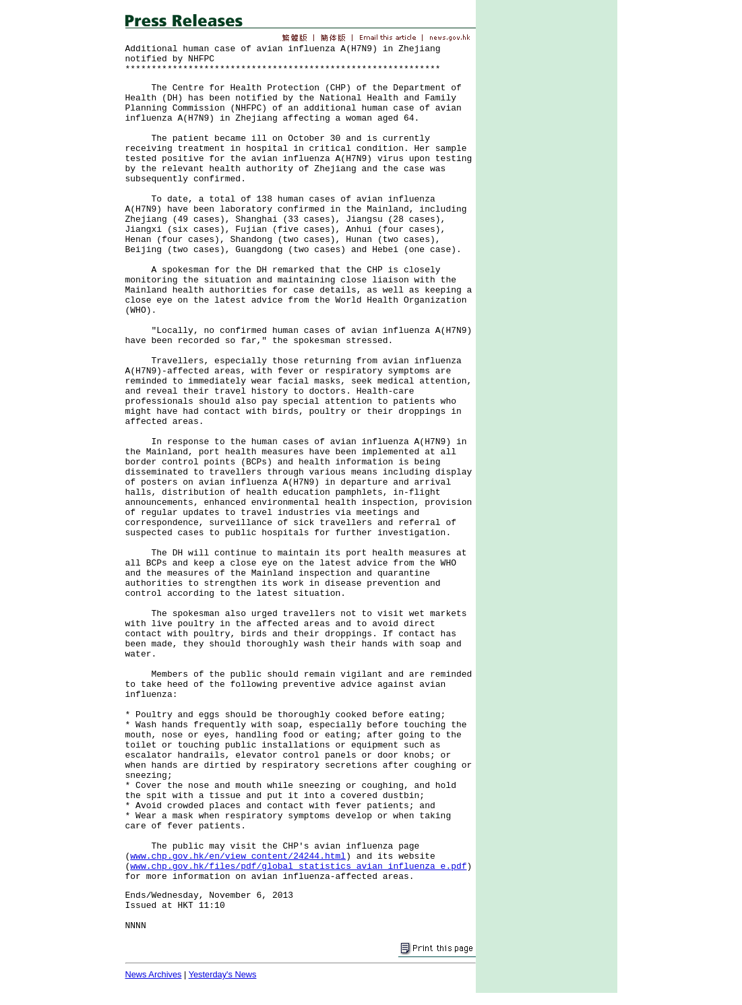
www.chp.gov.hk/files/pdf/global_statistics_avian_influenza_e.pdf (298, 866)
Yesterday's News (223, 974)
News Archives (153, 974)
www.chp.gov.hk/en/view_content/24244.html (238, 856)
